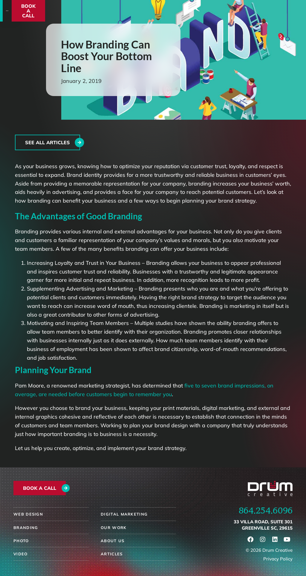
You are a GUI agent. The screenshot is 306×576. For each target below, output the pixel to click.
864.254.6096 (266, 510)
